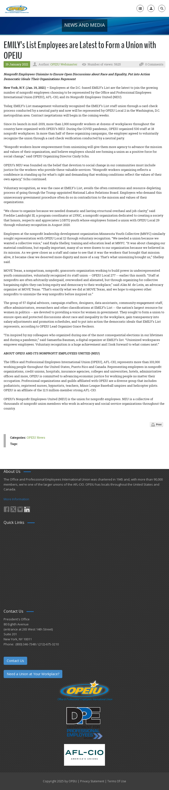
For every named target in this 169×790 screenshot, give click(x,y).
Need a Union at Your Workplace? (33, 674)
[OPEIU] (17, 8)
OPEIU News (36, 437)
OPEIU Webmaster (63, 64)
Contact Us (15, 660)
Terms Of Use (116, 781)
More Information (16, 499)
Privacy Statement (92, 781)
